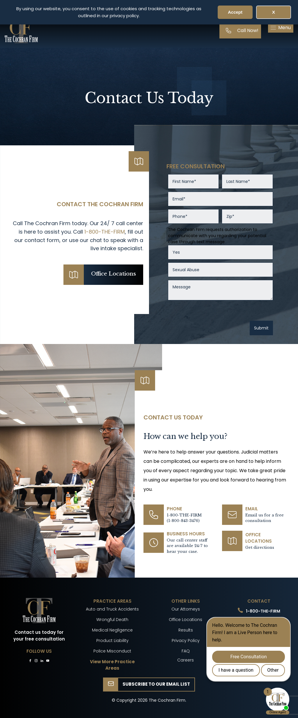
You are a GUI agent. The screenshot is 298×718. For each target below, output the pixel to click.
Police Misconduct (112, 651)
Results (185, 630)
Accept (235, 12)
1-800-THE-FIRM (104, 231)
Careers (185, 660)
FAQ (186, 651)
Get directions (259, 547)
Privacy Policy (186, 640)
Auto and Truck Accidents (112, 609)
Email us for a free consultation (264, 518)
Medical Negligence (112, 630)
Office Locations (185, 619)
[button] (280, 28)
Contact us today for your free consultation (39, 635)
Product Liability (112, 640)
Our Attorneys (185, 609)
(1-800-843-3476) (183, 520)
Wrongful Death (112, 619)
